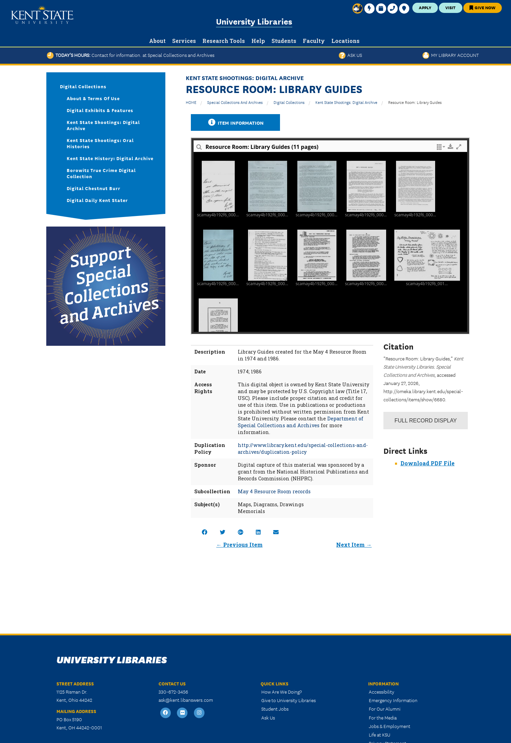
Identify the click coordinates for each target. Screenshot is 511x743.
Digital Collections (289, 102)
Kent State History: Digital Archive (110, 158)
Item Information (235, 122)
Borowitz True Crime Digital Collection (101, 173)
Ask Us (350, 55)
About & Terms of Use (93, 98)
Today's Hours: (130, 55)
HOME (191, 102)
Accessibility (381, 691)
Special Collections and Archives (235, 102)
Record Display (425, 420)
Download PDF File (427, 463)
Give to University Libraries (288, 700)
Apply (425, 7)
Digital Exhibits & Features (100, 110)
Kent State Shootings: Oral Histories (100, 143)
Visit (450, 7)
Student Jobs (275, 708)
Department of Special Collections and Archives (300, 422)
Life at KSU (379, 734)
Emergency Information (393, 700)
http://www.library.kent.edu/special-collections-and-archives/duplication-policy (303, 448)
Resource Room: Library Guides (415, 102)
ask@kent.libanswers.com (186, 699)
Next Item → (354, 544)
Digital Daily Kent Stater (97, 200)
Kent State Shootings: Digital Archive (346, 102)
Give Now (482, 7)
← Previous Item (239, 544)
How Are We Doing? (281, 691)
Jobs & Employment (389, 726)
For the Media (383, 717)
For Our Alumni (384, 708)
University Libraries (254, 21)
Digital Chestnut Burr (93, 188)
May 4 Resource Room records (274, 491)
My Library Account (451, 55)
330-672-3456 (173, 691)
